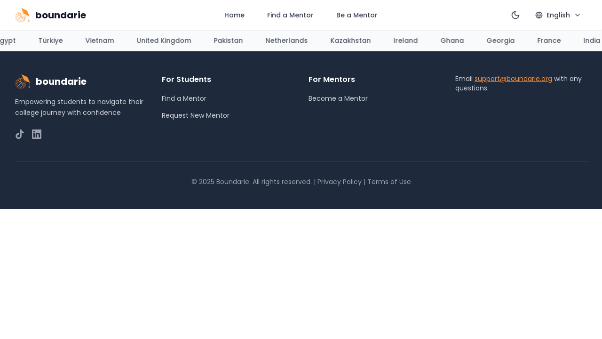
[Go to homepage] (50, 15)
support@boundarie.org (513, 78)
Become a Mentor (338, 98)
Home (234, 15)
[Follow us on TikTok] (19, 134)
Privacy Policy (339, 181)
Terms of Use (389, 181)
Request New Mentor (196, 115)
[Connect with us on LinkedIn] (36, 134)
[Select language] (558, 15)
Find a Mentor (290, 15)
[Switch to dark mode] (515, 15)
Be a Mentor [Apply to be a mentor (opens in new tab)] (357, 15)
